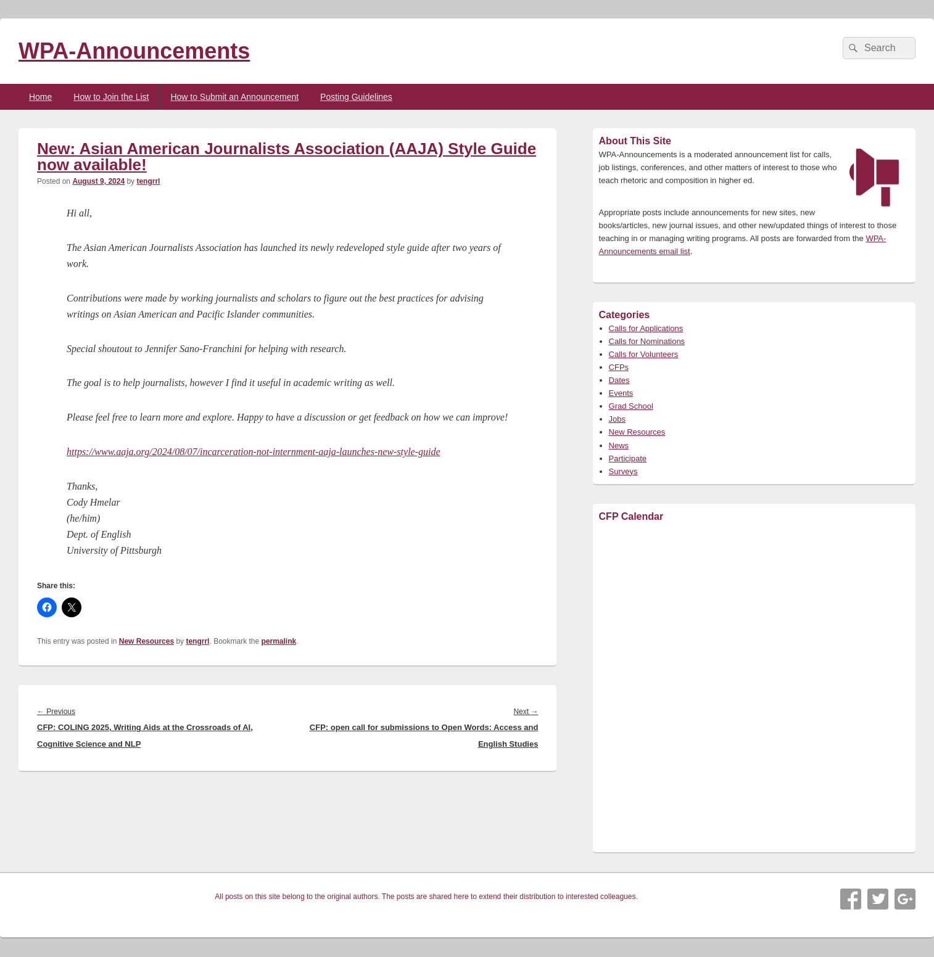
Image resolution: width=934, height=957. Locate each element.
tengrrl (148, 181)
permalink (279, 641)
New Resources (146, 641)
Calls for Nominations (647, 341)
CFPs (619, 367)
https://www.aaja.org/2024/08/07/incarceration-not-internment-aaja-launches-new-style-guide (253, 451)
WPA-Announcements (134, 51)
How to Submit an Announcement (234, 97)
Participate (628, 458)
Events (621, 393)
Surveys (623, 471)
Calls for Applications (646, 328)
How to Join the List (111, 97)
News (619, 445)
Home (40, 97)
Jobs (617, 419)
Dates (619, 380)
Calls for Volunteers (644, 354)
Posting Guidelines (356, 97)
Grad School (631, 406)
